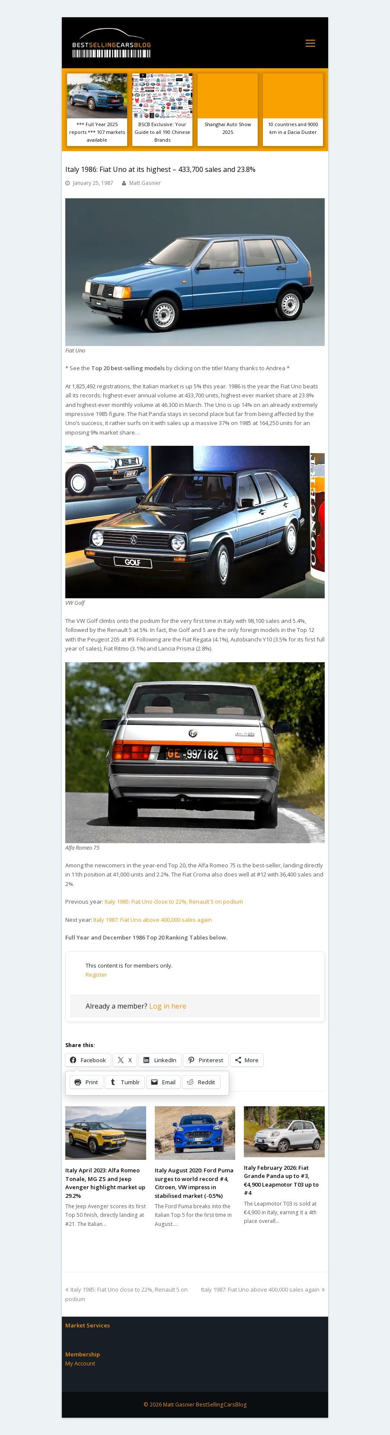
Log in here (167, 1006)
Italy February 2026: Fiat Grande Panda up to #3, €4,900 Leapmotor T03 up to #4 (281, 1180)
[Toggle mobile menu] (310, 42)
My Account (80, 1363)
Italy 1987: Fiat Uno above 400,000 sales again (152, 920)
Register (96, 974)
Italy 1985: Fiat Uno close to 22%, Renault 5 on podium (174, 901)
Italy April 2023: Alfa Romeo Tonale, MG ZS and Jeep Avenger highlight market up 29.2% (105, 1183)
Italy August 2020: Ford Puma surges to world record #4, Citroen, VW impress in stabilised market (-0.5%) (194, 1183)
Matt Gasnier (145, 183)
